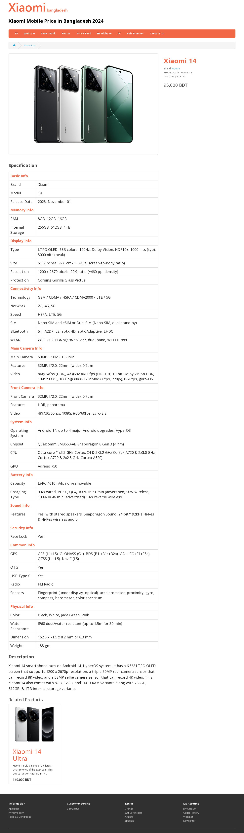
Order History (191, 812)
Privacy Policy (16, 812)
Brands (129, 809)
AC (119, 33)
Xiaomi (176, 68)
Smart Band (83, 33)
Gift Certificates (133, 812)
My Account (189, 809)
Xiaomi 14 (29, 45)
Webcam (29, 33)
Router (66, 33)
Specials (129, 820)
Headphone (104, 33)
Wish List (188, 816)
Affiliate (129, 816)
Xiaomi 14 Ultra (27, 755)
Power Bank (48, 33)
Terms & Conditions (20, 816)
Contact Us (157, 33)
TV (16, 33)
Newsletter (189, 820)
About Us (14, 809)
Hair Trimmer (135, 33)
